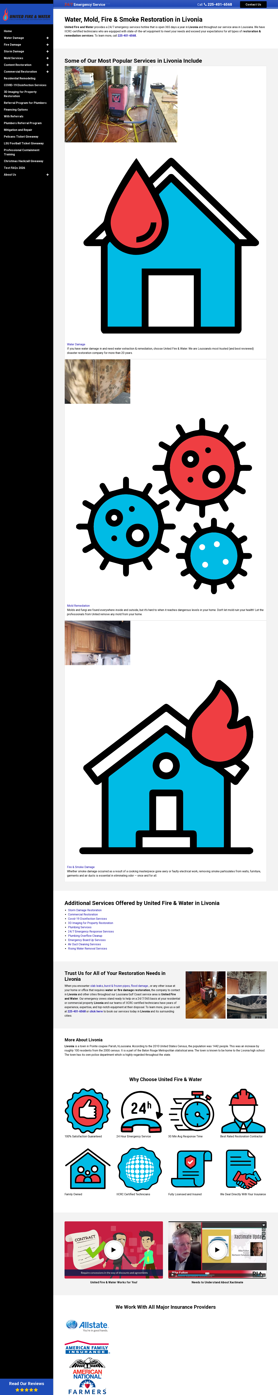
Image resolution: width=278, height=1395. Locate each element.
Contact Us (253, 4)
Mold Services (13, 53)
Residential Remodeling (19, 74)
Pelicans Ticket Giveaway (21, 132)
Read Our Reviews (26, 1386)
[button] (48, 33)
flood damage (139, 986)
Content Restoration (17, 60)
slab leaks (96, 986)
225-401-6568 (218, 4)
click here (96, 1011)
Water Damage (14, 33)
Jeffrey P (74, 1350)
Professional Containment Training (21, 148)
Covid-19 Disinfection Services (87, 918)
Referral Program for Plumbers (25, 98)
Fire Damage (12, 40)
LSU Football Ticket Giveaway (24, 139)
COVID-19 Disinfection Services (25, 80)
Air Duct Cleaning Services (84, 944)
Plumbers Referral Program (23, 118)
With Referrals (13, 112)
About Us (10, 170)
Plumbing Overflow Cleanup (85, 935)
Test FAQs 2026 (14, 163)
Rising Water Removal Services (87, 948)
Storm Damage (14, 47)
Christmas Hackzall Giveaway (23, 156)
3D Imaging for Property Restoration (90, 923)
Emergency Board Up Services (87, 940)
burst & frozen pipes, (117, 986)
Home (8, 26)
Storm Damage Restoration (85, 910)
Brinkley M (144, 1352)
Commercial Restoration (83, 914)
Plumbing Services (79, 927)
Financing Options (16, 105)
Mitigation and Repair (18, 125)
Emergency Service (85, 4)
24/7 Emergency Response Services (91, 931)
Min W (209, 1356)
